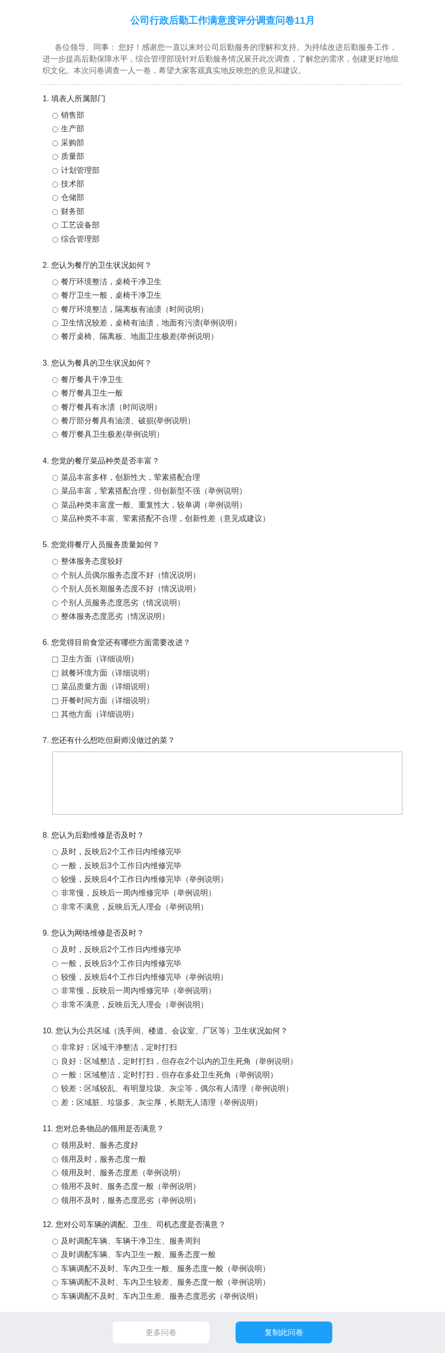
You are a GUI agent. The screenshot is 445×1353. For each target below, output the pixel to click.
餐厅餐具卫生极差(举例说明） (112, 434)
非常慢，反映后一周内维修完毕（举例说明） (138, 893)
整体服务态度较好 (92, 561)
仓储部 (72, 197)
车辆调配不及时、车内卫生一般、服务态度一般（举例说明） (165, 1268)
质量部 (72, 156)
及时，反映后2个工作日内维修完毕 (121, 851)
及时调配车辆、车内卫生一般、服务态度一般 (138, 1254)
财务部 (72, 211)
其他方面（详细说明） (99, 714)
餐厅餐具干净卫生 (92, 379)
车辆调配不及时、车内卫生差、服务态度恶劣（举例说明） (161, 1296)
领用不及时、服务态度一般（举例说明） (130, 1186)
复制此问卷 (284, 1332)
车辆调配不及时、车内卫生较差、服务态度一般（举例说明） (165, 1282)
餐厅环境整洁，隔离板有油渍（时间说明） (134, 309)
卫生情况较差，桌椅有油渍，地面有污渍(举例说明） (151, 323)
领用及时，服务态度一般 (103, 1159)
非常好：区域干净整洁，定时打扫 (119, 1047)
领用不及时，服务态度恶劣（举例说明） (130, 1200)
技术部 (72, 184)
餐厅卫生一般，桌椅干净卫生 (111, 295)
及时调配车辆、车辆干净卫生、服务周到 (130, 1241)
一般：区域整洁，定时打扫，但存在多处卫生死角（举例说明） (169, 1075)
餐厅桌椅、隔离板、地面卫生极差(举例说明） (139, 336)
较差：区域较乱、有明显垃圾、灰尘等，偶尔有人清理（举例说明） (177, 1088)
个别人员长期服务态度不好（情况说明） (130, 588)
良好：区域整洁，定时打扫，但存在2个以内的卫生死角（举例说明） (179, 1061)
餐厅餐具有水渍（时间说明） (111, 407)
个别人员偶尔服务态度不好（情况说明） (130, 575)
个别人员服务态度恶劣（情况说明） (123, 603)
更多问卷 (161, 1332)
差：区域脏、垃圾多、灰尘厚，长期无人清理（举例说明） (161, 1102)
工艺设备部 (80, 225)
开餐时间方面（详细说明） (107, 700)
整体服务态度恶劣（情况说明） (115, 616)
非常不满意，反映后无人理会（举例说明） (134, 907)
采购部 (72, 142)
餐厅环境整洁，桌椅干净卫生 (111, 281)
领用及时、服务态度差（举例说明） (123, 1172)
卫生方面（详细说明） (99, 659)
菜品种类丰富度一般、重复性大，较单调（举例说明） (154, 505)
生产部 (72, 128)
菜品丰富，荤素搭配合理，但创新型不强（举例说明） (154, 491)
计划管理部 (80, 170)
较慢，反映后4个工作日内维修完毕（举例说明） (144, 879)
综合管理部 (80, 239)
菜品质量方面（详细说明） (107, 686)
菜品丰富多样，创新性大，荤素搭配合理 (130, 477)
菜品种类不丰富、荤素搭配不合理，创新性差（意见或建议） (165, 518)
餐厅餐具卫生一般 (92, 393)
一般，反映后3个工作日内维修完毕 (121, 865)
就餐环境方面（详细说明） (107, 673)
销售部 (72, 115)
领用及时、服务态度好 (99, 1145)
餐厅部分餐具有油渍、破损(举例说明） (128, 420)
